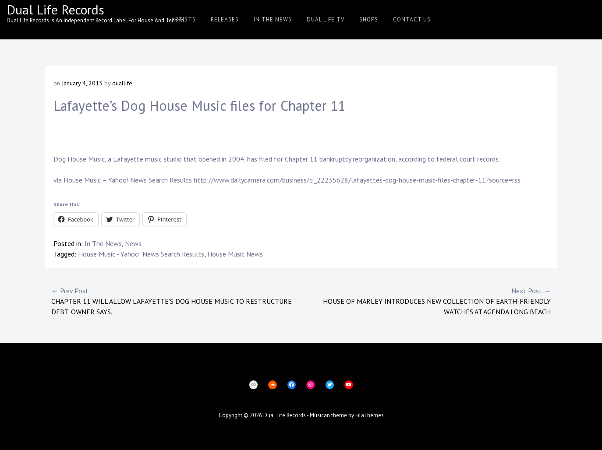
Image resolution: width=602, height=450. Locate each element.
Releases (225, 19)
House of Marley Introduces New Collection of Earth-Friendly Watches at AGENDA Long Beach (426, 300)
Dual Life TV (325, 19)
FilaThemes (369, 415)
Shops (368, 19)
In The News (273, 19)
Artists (183, 19)
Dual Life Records (55, 9)
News (133, 243)
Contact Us (412, 19)
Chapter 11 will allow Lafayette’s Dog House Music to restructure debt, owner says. (176, 300)
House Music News (235, 254)
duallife (122, 83)
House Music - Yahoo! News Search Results (141, 254)
